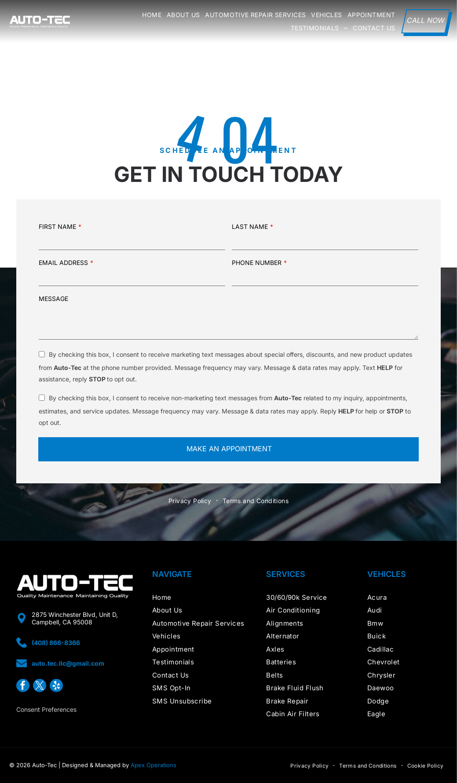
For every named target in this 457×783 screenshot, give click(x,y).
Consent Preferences (46, 709)
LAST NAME (250, 226)
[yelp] (56, 686)
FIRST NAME (57, 226)
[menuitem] (149, 15)
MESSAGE (53, 298)
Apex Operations (153, 764)
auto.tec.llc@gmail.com (68, 663)
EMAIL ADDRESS (63, 262)
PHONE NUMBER (257, 262)
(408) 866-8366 (56, 642)
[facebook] (22, 686)
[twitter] (39, 686)
